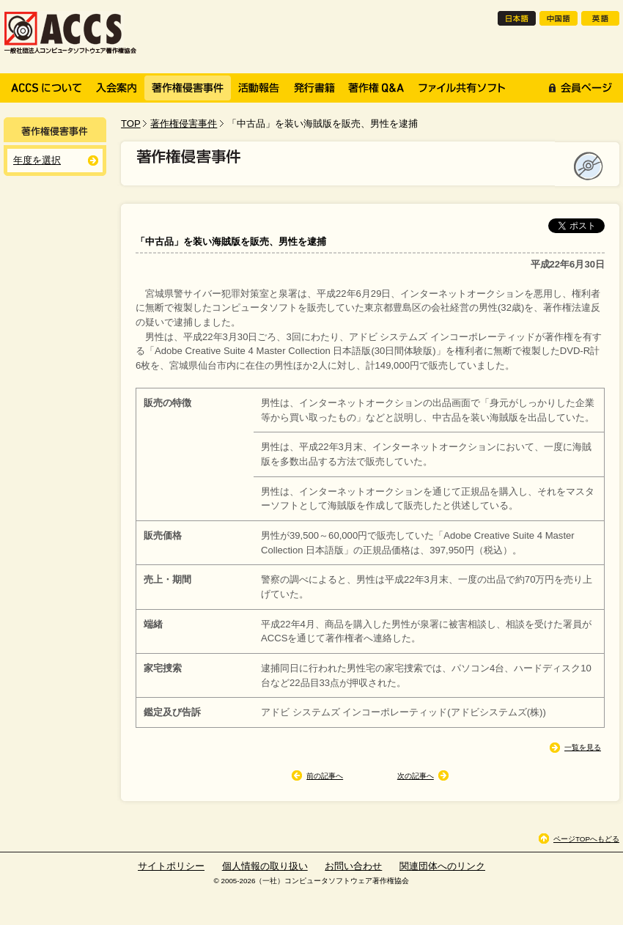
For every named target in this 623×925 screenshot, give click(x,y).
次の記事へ (415, 776)
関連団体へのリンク (442, 865)
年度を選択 (37, 160)
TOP (131, 123)
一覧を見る (582, 747)
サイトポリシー (171, 865)
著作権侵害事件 (183, 123)
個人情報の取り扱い (265, 865)
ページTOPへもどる (586, 839)
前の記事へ (324, 776)
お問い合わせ (353, 865)
